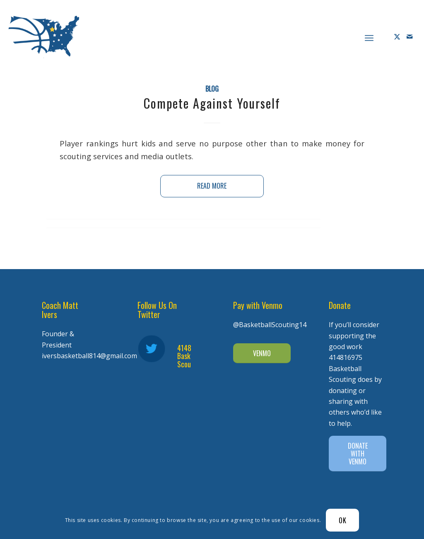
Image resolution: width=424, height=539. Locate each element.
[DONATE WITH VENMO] (357, 454)
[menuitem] (369, 36)
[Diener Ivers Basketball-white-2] (43, 37)
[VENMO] (262, 353)
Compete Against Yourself (212, 103)
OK (343, 520)
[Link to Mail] (409, 36)
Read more (211, 186)
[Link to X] (397, 36)
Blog (212, 88)
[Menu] (369, 36)
